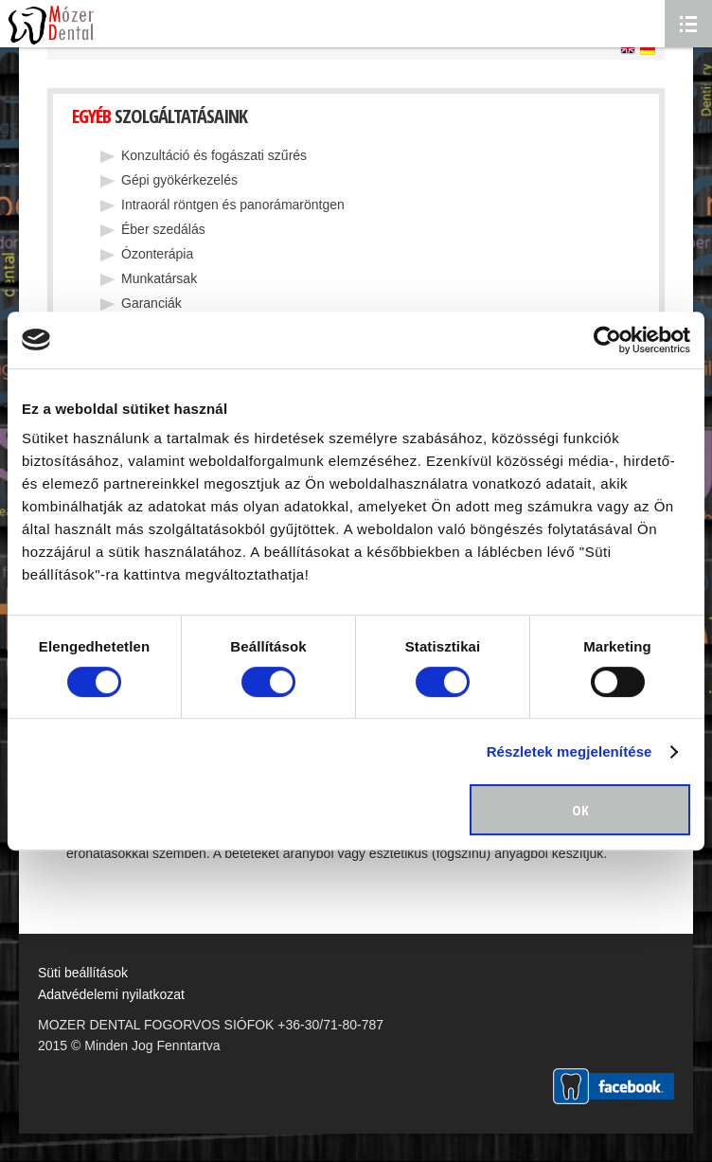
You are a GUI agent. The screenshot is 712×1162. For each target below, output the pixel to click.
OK (580, 809)
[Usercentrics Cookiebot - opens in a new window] (607, 340)
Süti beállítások (83, 972)
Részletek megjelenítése (569, 751)
